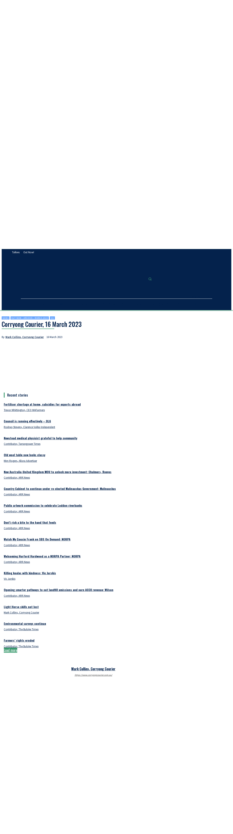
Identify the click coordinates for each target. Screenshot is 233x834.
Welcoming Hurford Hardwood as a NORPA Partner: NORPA (42, 556)
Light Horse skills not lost (21, 606)
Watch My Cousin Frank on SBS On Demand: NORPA (37, 539)
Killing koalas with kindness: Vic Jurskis (30, 573)
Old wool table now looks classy (24, 455)
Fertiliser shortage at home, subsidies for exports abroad (42, 404)
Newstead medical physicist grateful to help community (40, 438)
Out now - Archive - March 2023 (30, 318)
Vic (52, 318)
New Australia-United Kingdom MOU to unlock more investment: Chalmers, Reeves (57, 472)
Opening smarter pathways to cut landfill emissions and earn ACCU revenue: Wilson (58, 589)
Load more (10, 650)
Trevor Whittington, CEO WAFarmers (24, 410)
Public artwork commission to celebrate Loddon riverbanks (43, 505)
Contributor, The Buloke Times (21, 629)
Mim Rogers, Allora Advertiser (20, 461)
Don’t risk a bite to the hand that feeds (30, 522)
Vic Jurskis (9, 579)
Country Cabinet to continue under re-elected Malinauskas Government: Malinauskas (60, 488)
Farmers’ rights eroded (19, 640)
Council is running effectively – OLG (27, 421)
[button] (150, 279)
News (5, 318)
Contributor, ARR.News (17, 477)
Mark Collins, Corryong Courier (24, 337)
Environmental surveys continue (25, 623)
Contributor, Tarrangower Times (22, 444)
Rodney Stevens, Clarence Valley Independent (29, 427)
